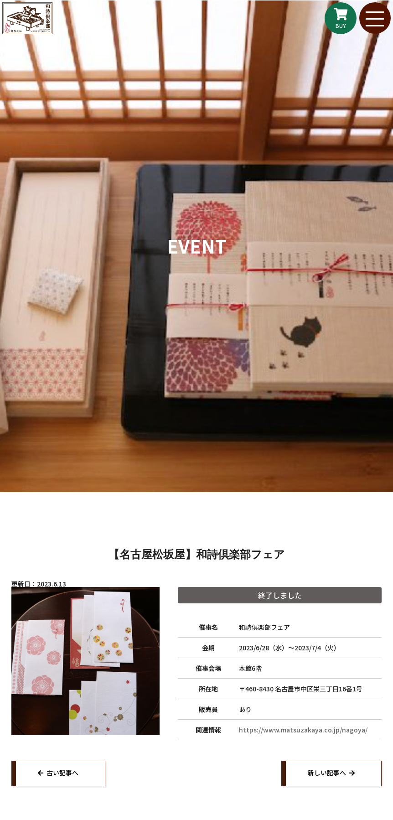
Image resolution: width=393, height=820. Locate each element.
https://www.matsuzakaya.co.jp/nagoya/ (303, 729)
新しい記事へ (326, 773)
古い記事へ (63, 773)
